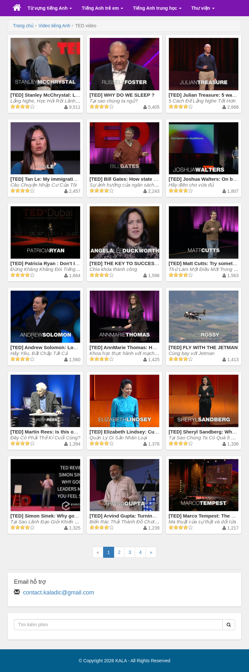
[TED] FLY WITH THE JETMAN (203, 347)
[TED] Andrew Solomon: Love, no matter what (63, 347)
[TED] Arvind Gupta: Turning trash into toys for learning (153, 516)
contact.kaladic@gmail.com (58, 592)
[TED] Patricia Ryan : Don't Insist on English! (62, 263)
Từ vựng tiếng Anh (50, 8)
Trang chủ (23, 25)
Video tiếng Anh (54, 25)
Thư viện (203, 8)
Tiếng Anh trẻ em (102, 8)
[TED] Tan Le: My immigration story (51, 179)
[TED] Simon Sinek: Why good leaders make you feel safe (76, 516)
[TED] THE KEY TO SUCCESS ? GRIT (132, 263)
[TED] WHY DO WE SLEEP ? (121, 95)
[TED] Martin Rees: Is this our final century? (61, 431)
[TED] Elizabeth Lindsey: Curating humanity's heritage (152, 431)
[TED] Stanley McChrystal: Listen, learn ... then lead (69, 95)
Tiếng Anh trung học (157, 8)
